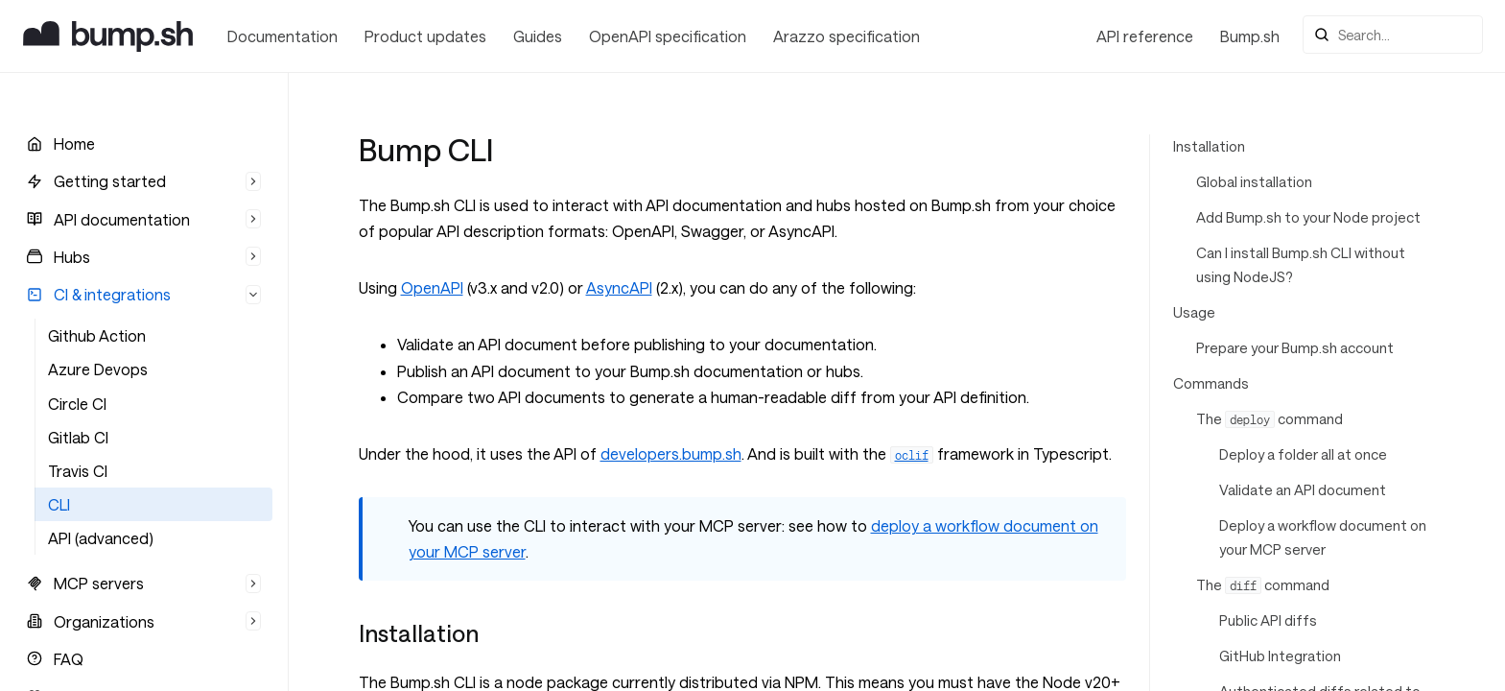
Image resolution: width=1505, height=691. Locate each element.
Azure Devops (98, 369)
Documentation (282, 36)
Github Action (97, 335)
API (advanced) (100, 538)
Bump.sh (1250, 36)
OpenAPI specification (667, 36)
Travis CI (77, 471)
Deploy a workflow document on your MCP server (1322, 537)
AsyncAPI (619, 287)
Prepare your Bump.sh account (1295, 348)
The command (1269, 419)
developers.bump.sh (670, 453)
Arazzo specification (846, 36)
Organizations (104, 621)
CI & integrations (112, 294)
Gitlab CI (78, 437)
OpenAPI (432, 287)
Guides (537, 36)
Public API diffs (1268, 620)
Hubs (72, 257)
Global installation (1254, 182)
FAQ (68, 659)
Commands (1211, 383)
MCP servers (99, 583)
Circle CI (77, 403)
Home (74, 143)
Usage (1194, 312)
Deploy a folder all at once (1303, 454)
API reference (1144, 36)
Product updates (425, 36)
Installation (1209, 146)
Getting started (110, 181)
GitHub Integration (1280, 656)
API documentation (122, 219)
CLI (59, 504)
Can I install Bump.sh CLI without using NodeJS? (1300, 265)
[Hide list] (253, 181)
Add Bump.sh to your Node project (1308, 217)
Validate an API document (1302, 490)
